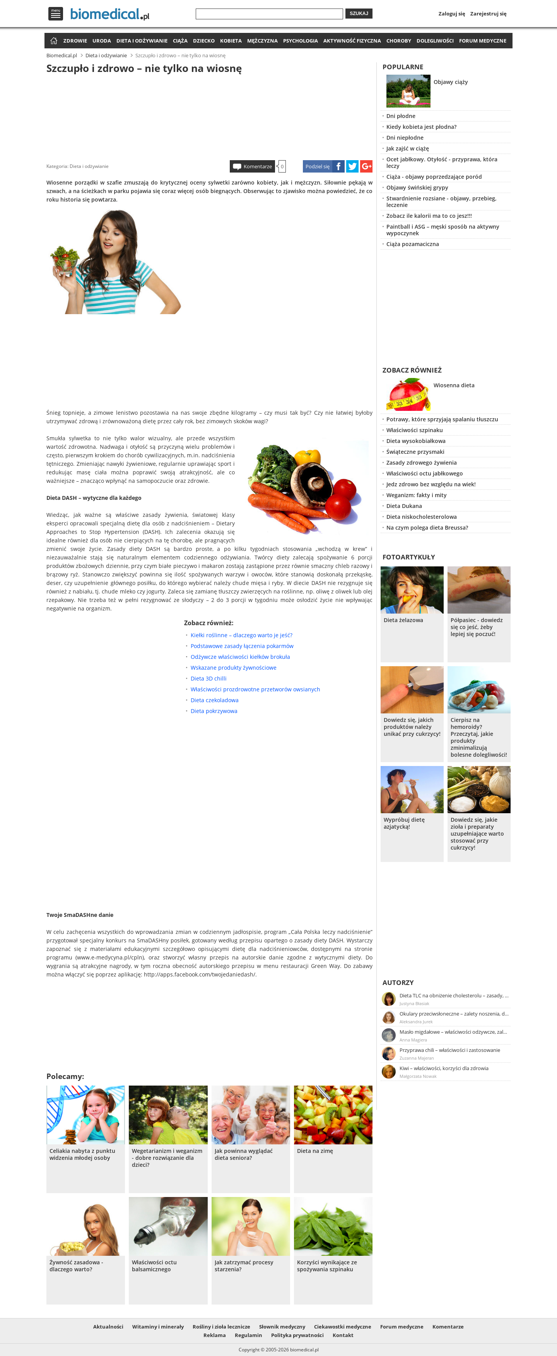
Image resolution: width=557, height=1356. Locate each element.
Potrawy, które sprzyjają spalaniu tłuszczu (442, 419)
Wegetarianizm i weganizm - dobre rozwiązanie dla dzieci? (167, 1157)
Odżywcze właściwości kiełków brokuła (240, 656)
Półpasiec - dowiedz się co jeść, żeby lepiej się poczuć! (477, 627)
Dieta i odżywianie (141, 40)
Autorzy (398, 982)
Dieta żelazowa (403, 620)
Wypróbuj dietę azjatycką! (404, 823)
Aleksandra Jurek (416, 1021)
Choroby (398, 40)
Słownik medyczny (282, 1326)
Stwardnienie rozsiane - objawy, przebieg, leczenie (441, 202)
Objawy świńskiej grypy (417, 187)
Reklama (214, 1335)
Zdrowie (75, 40)
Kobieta (231, 40)
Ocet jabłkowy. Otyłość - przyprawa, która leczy (441, 162)
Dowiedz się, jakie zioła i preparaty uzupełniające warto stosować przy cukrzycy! (477, 833)
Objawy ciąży (451, 81)
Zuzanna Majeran (417, 1058)
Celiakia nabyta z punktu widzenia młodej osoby (82, 1154)
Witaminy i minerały (158, 1326)
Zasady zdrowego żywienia (421, 462)
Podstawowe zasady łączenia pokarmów (242, 646)
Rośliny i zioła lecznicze (221, 1326)
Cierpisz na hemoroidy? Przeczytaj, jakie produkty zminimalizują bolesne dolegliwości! (479, 737)
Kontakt (343, 1335)
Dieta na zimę (315, 1150)
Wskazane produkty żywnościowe (234, 667)
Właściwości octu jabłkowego (424, 473)
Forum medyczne (482, 40)
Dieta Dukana (404, 506)
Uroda (101, 40)
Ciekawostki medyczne (342, 1326)
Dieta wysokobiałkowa (416, 441)
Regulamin (248, 1335)
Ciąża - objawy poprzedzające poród (434, 176)
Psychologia (300, 40)
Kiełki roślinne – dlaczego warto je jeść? (241, 635)
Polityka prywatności (297, 1335)
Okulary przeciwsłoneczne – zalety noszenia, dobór (454, 1013)
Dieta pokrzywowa (214, 711)
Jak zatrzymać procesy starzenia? (244, 1266)
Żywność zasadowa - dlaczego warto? (76, 1266)
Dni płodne (400, 116)
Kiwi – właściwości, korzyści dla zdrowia (444, 1068)
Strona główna (52, 41)
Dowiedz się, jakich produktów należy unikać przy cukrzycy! (412, 726)
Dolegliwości (435, 40)
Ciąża (180, 40)
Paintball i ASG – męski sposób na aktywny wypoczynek (442, 230)
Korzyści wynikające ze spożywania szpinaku (327, 1266)
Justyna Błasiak (414, 1003)
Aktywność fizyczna (352, 40)
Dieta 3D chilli (209, 678)
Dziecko (204, 40)
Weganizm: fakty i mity (416, 495)
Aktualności (108, 1326)
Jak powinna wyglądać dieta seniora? (244, 1154)
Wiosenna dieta (454, 385)
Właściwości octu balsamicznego (154, 1266)
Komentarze (258, 166)
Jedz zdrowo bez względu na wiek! (431, 484)
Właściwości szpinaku (414, 430)
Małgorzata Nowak (418, 1076)
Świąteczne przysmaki (415, 451)
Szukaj (359, 13)
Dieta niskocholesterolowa (421, 516)
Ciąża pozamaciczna (412, 244)
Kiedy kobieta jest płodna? (421, 126)
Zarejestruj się (488, 13)
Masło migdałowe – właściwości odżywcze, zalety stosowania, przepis (454, 1031)
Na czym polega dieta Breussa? (427, 527)
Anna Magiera (413, 1040)
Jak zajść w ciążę (407, 148)
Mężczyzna (262, 40)
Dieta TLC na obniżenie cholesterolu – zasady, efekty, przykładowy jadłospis (454, 995)
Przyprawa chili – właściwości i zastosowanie (450, 1049)
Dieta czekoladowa (215, 700)
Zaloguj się (452, 13)
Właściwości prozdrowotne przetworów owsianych (255, 689)
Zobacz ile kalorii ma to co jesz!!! (429, 215)
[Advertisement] (210, 115)
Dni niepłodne (405, 137)
